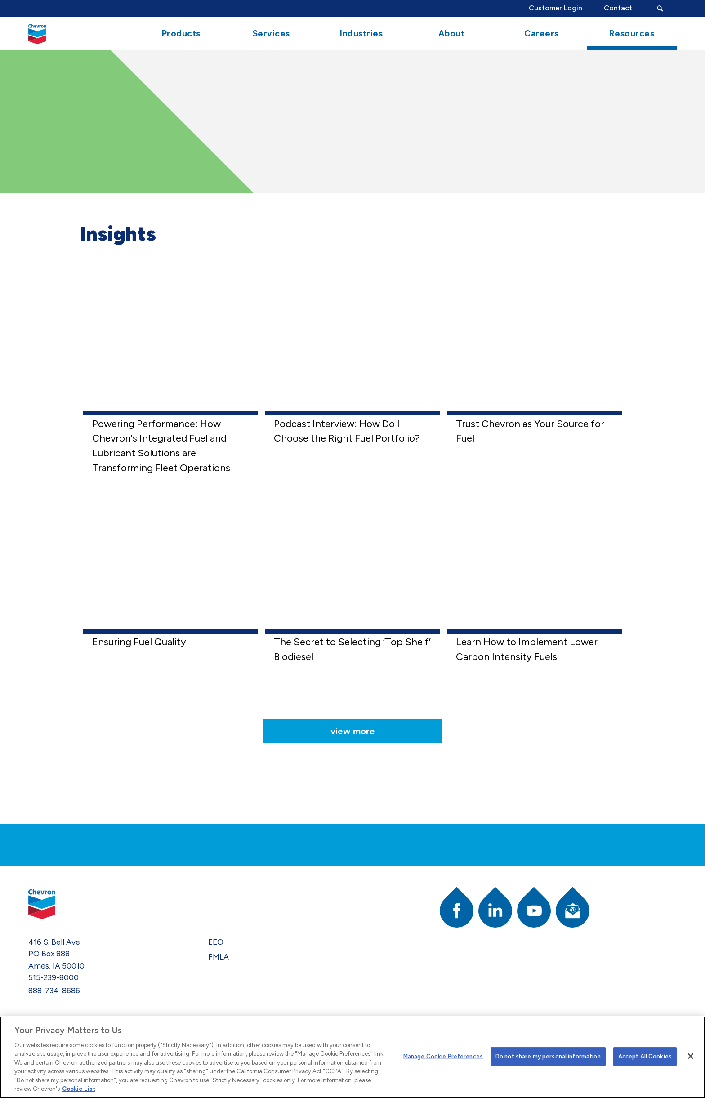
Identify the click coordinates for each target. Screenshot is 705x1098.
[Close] (691, 1056)
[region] (352, 1057)
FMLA (218, 956)
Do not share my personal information (548, 1056)
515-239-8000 (53, 977)
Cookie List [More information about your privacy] (78, 1088)
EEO (215, 941)
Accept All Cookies (645, 1056)
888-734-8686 (54, 990)
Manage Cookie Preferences (443, 1056)
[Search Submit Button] (660, 8)
